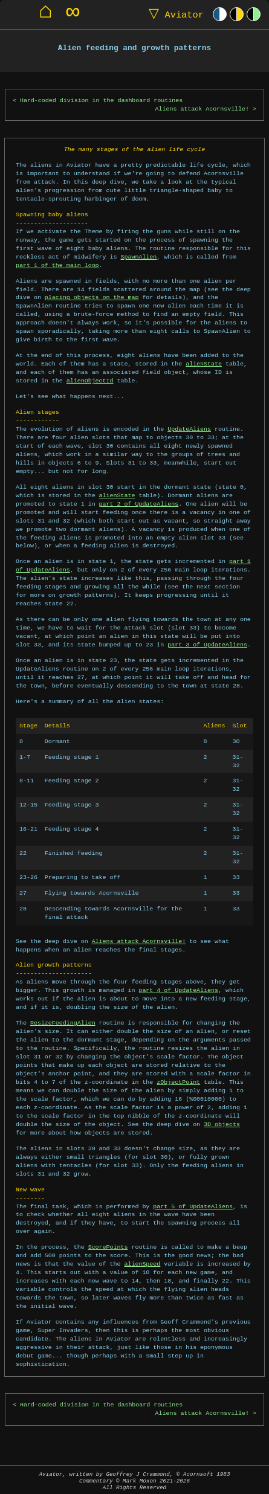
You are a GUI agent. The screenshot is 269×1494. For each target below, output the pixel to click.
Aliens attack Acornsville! (202, 109)
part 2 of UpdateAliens (139, 504)
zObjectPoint (178, 1082)
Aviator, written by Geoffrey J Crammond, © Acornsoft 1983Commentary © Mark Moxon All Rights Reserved (134, 1481)
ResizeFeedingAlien (63, 1023)
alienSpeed (142, 1264)
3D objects (222, 1124)
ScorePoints (108, 1247)
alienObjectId (90, 380)
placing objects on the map (92, 297)
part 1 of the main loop (57, 265)
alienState (204, 363)
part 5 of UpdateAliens (193, 1206)
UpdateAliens (189, 429)
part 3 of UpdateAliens (207, 644)
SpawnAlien (138, 257)
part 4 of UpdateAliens (178, 990)
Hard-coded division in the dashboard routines (101, 101)
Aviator (173, 14)
